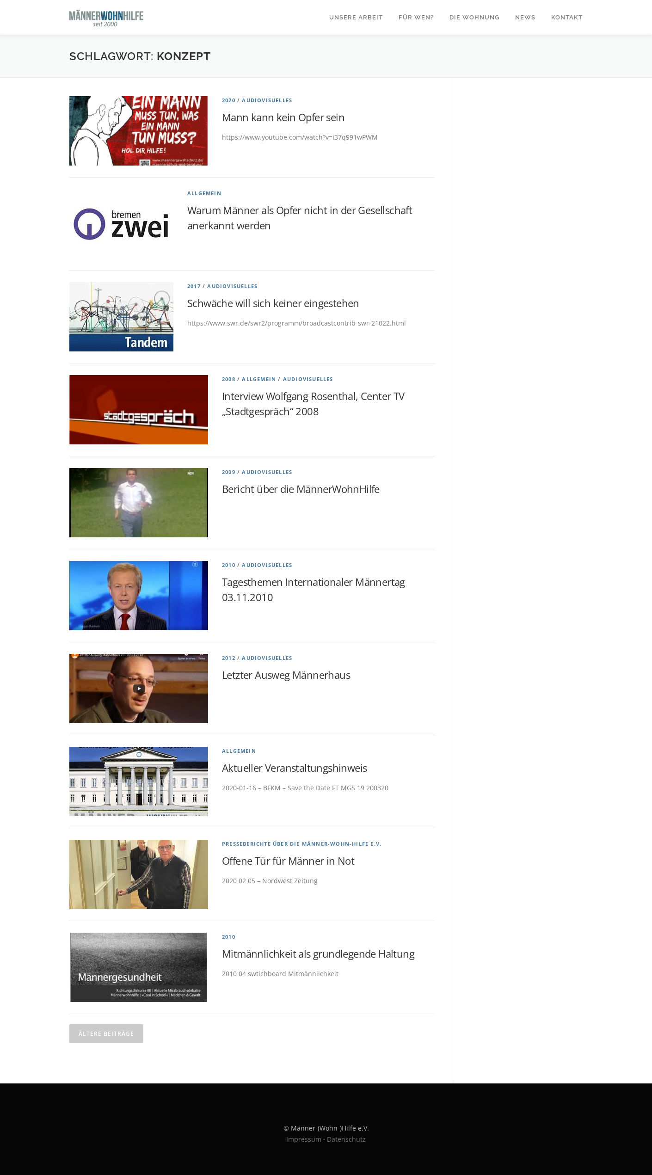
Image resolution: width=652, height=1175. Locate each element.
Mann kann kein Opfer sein (283, 117)
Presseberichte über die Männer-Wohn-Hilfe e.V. (301, 843)
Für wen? (416, 17)
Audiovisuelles (267, 100)
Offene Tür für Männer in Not (288, 860)
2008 (228, 378)
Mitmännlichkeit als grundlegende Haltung (318, 953)
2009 (228, 471)
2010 (228, 564)
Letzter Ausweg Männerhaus (286, 675)
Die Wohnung (474, 17)
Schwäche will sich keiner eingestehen (273, 303)
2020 (228, 100)
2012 (228, 657)
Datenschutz (346, 1139)
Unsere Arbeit (356, 17)
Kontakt (567, 17)
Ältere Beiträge (106, 1034)
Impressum (303, 1139)
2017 (194, 286)
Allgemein (204, 193)
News (525, 17)
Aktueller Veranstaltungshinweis (294, 768)
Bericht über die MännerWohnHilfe (301, 489)
